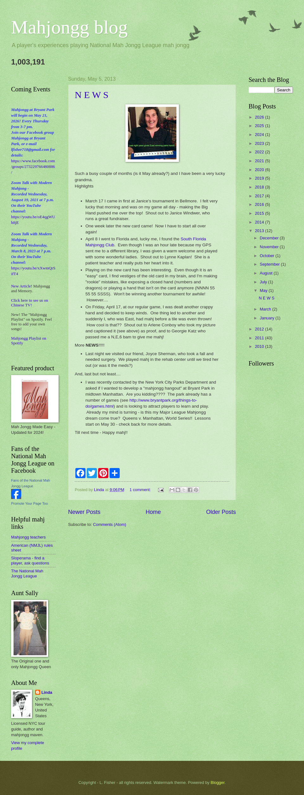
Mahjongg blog (69, 27)
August (267, 273)
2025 (260, 125)
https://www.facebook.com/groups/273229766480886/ (33, 167)
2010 (260, 346)
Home (153, 512)
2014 (260, 222)
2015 (260, 213)
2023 (260, 143)
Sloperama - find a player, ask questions (30, 560)
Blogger (218, 782)
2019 (260, 178)
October (267, 255)
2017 (260, 196)
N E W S (91, 94)
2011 (260, 338)
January (267, 318)
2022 (260, 152)
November (270, 246)
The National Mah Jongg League (27, 573)
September (270, 264)
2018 (260, 187)
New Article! (21, 286)
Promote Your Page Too (29, 503)
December (270, 238)
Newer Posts (84, 512)
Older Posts (221, 512)
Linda (46, 692)
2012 (260, 329)
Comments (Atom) (109, 524)
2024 (260, 134)
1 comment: (141, 489)
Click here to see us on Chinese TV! (29, 302)
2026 (260, 117)
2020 (260, 169)
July (264, 282)
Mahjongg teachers (28, 537)
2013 (260, 230)
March (266, 309)
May (264, 290)
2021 (260, 160)
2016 (260, 204)
